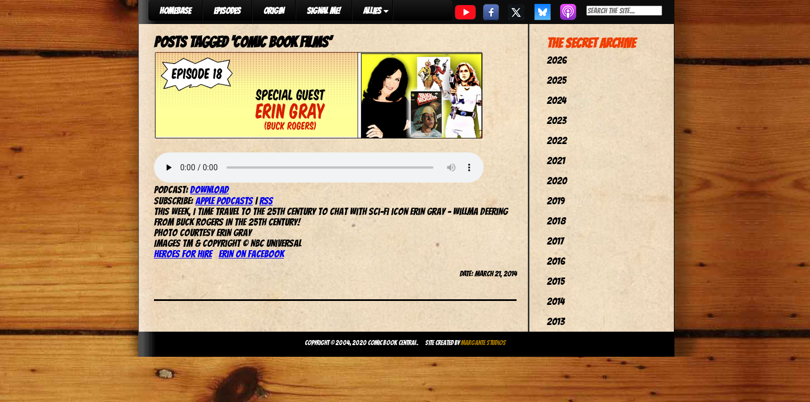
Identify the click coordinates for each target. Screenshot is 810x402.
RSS (266, 200)
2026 (557, 60)
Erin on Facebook (251, 253)
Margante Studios (483, 342)
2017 (555, 241)
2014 (556, 301)
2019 (556, 200)
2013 (556, 321)
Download (209, 189)
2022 (557, 140)
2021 (556, 160)
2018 (556, 221)
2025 (556, 80)
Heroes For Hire (183, 253)
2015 (556, 281)
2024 (556, 100)
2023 (556, 120)
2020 (557, 180)
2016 (556, 261)
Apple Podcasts (224, 200)
